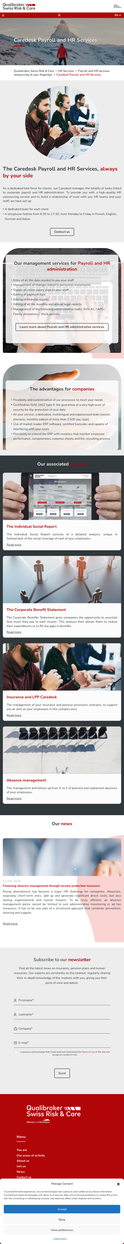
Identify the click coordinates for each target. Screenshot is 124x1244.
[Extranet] (2, 15)
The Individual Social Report (32, 526)
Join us (21, 1166)
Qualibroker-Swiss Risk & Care (34, 71)
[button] (118, 1184)
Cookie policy (60, 1238)
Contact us (62, 232)
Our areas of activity (31, 1155)
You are (22, 1150)
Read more (14, 545)
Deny (62, 1219)
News (21, 1172)
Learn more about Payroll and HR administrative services (62, 327)
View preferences (62, 1230)
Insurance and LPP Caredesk (32, 697)
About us (23, 1161)
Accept (62, 1209)
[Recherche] (58, 15)
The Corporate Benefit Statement (36, 609)
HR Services (66, 71)
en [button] (117, 15)
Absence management (26, 780)
